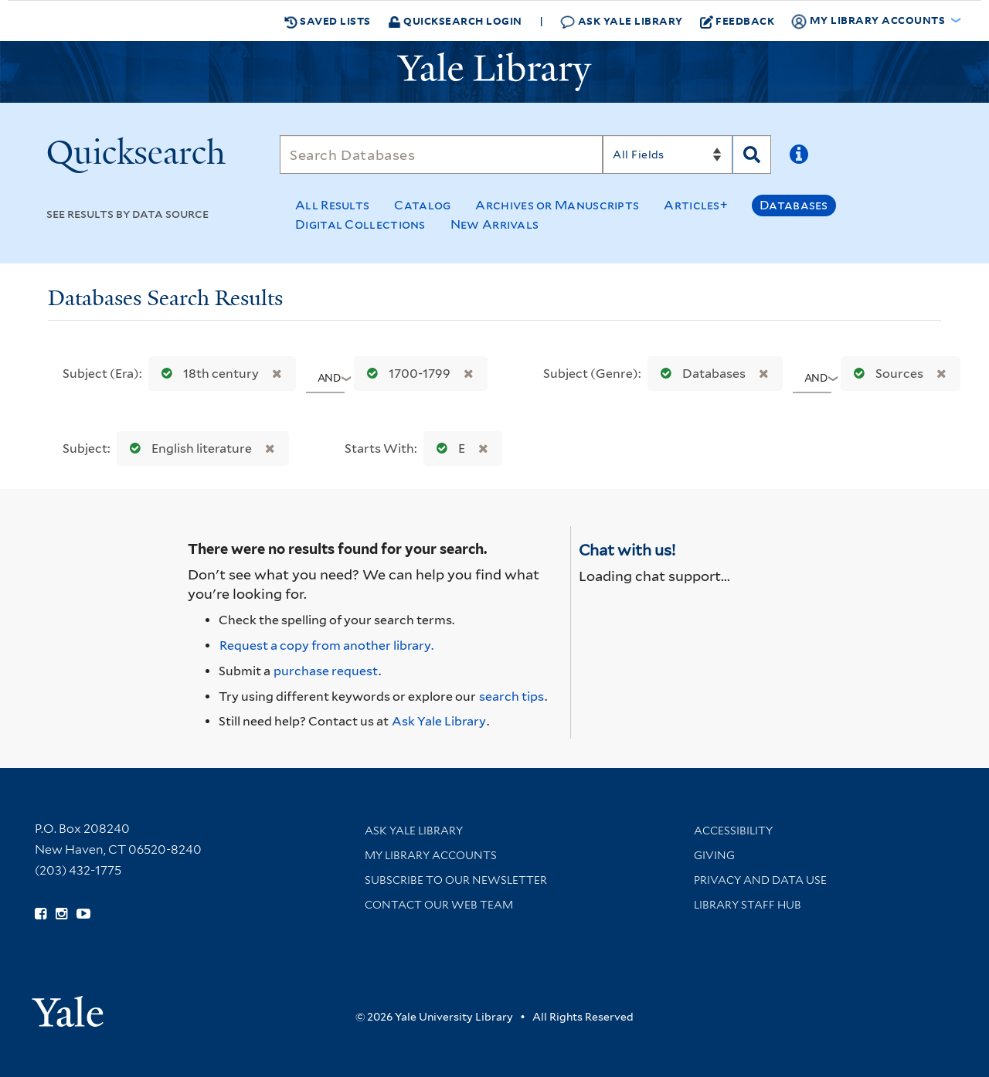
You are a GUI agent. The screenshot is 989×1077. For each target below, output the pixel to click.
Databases (794, 205)
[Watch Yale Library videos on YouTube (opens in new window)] (83, 914)
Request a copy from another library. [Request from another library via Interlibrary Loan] (326, 645)
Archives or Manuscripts (557, 205)
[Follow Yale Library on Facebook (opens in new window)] (40, 914)
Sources (885, 373)
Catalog (422, 205)
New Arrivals (494, 224)
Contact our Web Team (439, 905)
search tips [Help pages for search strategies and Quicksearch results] (511, 696)
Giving (714, 855)
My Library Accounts (431, 855)
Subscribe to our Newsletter (456, 880)
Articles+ (696, 205)
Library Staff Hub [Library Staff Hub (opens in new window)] (747, 905)
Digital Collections (360, 224)
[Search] (441, 154)
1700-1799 (405, 373)
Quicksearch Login (455, 20)
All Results (332, 205)
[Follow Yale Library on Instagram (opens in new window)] (61, 914)
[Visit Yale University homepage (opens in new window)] (67, 1006)
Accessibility (733, 830)
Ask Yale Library (621, 21)
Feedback (737, 21)
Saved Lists (327, 21)
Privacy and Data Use (760, 880)
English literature (187, 448)
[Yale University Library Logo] (494, 72)
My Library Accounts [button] (869, 20)
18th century (206, 373)
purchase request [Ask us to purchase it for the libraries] (326, 671)
